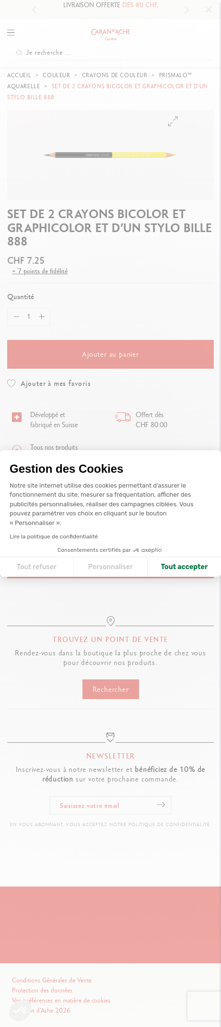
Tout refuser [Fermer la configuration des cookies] (37, 567)
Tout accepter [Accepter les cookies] (184, 567)
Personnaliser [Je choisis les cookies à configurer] (110, 567)
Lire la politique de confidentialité (54, 536)
